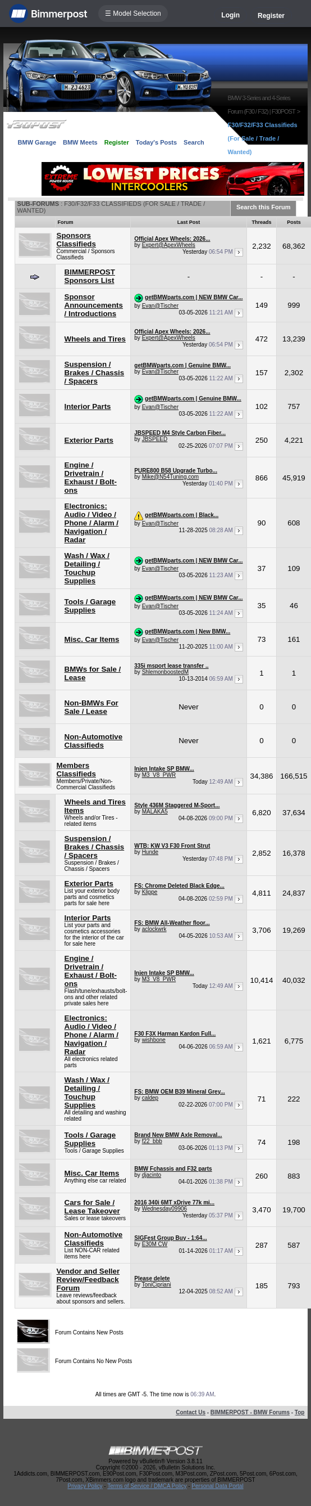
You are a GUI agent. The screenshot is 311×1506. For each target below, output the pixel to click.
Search (194, 142)
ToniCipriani (156, 1285)
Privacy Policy (84, 1486)
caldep (150, 1098)
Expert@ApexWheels (168, 245)
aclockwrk (154, 929)
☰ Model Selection (133, 13)
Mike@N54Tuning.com (170, 477)
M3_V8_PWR (159, 775)
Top (300, 1412)
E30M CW (155, 1244)
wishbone (154, 1040)
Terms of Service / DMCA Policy (146, 1486)
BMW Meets (80, 142)
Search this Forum (263, 207)
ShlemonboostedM (165, 672)
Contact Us (190, 1412)
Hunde (150, 852)
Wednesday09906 (164, 1209)
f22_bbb (152, 1141)
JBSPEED (155, 439)
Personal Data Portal (217, 1486)
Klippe (150, 892)
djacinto (151, 1175)
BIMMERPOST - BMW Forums (250, 1412)
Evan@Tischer (160, 306)
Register (271, 16)
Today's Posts (156, 142)
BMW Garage (37, 142)
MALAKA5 (155, 811)
